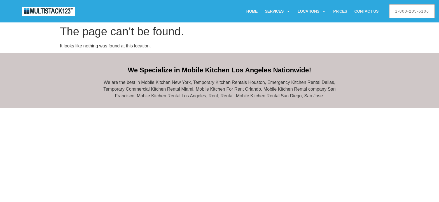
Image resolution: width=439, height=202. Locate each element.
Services (277, 11)
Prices (340, 11)
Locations (312, 11)
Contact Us (366, 11)
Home (252, 11)
